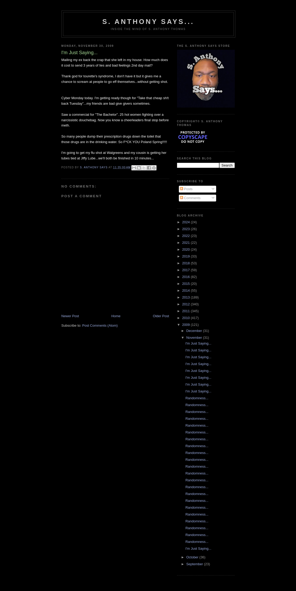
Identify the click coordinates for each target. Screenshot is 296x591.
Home (116, 316)
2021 (186, 243)
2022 (186, 236)
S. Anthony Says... (148, 22)
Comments (190, 198)
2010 (186, 318)
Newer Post (70, 316)
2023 (186, 229)
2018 (186, 263)
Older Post (161, 316)
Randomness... (196, 398)
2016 (186, 277)
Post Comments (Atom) (100, 325)
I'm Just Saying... (198, 343)
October (192, 557)
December (194, 331)
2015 (186, 284)
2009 (186, 325)
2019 (186, 256)
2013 (186, 297)
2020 (186, 249)
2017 (186, 270)
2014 (186, 290)
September (195, 564)
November (194, 338)
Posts (186, 189)
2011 (186, 311)
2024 (186, 222)
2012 (186, 304)
